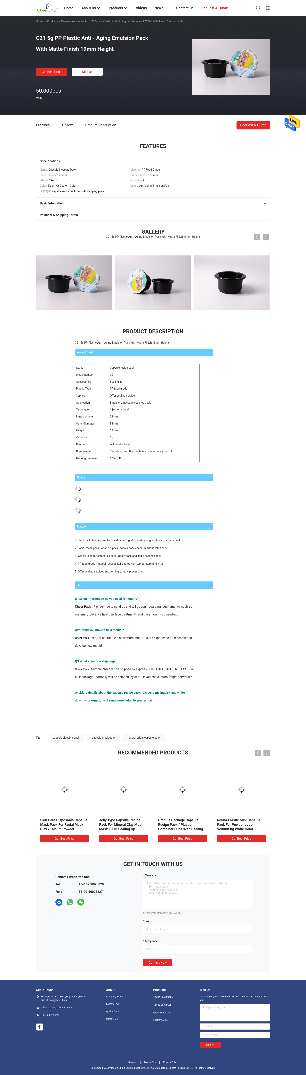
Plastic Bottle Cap (162, 1004)
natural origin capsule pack (144, 737)
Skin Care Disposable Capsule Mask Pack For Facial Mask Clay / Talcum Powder (63, 824)
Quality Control (114, 1011)
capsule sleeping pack (66, 737)
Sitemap (132, 1062)
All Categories (160, 1020)
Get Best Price (51, 72)
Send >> (210, 1045)
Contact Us (112, 1019)
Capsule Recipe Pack (73, 21)
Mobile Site (150, 1062)
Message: (151, 875)
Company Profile (114, 996)
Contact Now (158, 962)
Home (39, 21)
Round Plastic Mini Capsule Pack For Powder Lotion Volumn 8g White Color (238, 824)
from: (148, 921)
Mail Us (87, 72)
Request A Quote (253, 125)
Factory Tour (112, 1004)
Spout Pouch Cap (162, 1012)
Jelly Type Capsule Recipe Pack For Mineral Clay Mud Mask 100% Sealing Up (120, 824)
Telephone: (151, 941)
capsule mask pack (103, 737)
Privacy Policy (170, 1062)
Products (52, 21)
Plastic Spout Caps (163, 997)
